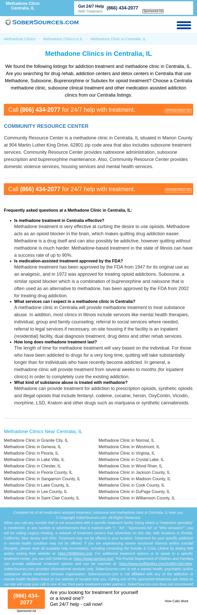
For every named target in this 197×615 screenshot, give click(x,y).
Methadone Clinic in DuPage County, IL (134, 491)
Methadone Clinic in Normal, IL (126, 440)
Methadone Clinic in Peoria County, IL (38, 472)
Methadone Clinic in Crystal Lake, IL (131, 459)
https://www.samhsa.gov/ (93, 559)
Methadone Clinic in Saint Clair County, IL (42, 498)
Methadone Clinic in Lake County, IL (37, 485)
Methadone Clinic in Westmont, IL (129, 447)
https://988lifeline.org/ (75, 553)
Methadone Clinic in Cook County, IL (131, 485)
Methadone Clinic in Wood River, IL (130, 466)
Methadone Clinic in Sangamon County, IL (42, 479)
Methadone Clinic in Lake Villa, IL (34, 459)
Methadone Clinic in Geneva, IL (32, 447)
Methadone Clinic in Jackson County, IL (134, 472)
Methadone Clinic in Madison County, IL (134, 479)
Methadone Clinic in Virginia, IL (126, 453)
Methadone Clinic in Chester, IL (32, 466)
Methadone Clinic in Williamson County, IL (136, 498)
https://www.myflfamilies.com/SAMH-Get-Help (155, 564)
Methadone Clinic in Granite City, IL (36, 440)
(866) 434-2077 (122, 8)
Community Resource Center (46, 126)
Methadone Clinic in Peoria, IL (31, 453)
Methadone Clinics (19, 39)
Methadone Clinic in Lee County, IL (35, 491)
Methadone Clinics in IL (63, 39)
